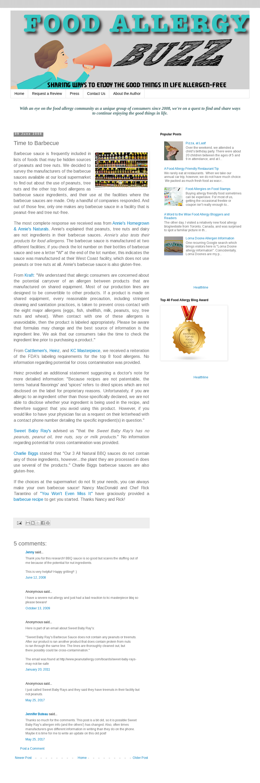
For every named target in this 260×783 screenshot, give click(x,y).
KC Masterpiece (85, 350)
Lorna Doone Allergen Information (210, 238)
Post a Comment (32, 748)
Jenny (29, 552)
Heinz (54, 350)
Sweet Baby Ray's (32, 431)
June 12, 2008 (35, 577)
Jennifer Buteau (36, 714)
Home (19, 93)
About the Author (127, 93)
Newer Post (23, 758)
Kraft (29, 275)
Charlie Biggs (26, 453)
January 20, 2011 (37, 669)
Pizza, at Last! (196, 143)
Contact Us (96, 93)
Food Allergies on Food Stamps (208, 189)
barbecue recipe (28, 499)
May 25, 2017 (35, 700)
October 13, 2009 (37, 608)
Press (74, 93)
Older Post (140, 758)
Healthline (201, 287)
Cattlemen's (36, 350)
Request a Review (47, 93)
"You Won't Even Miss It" (66, 493)
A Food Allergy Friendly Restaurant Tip (191, 169)
